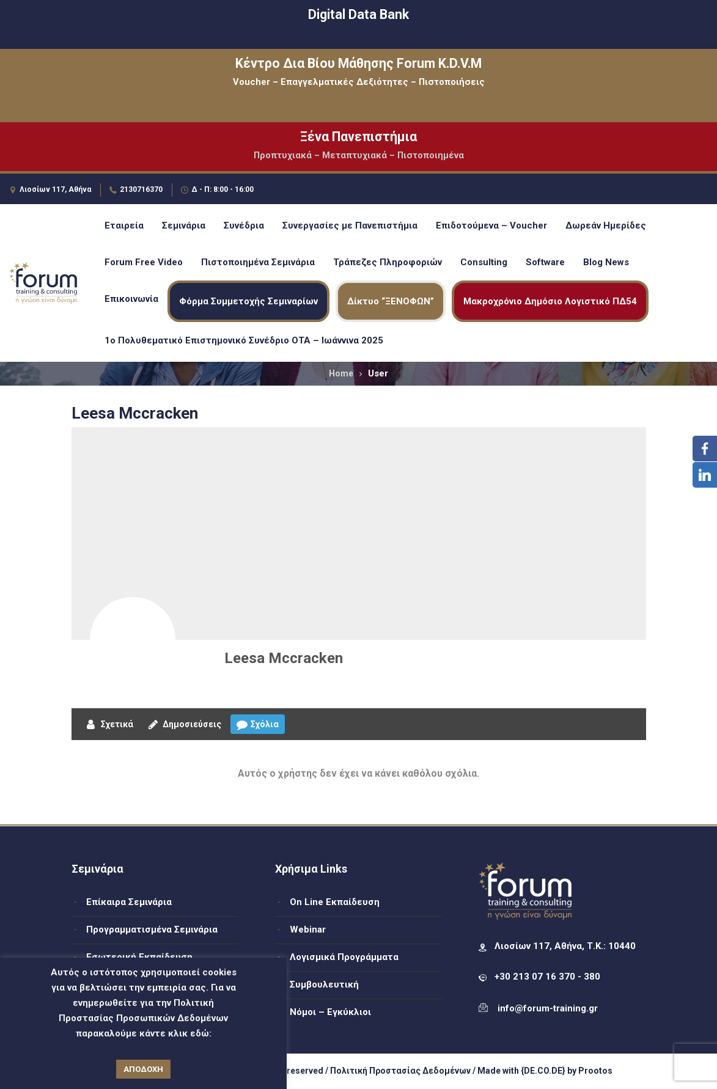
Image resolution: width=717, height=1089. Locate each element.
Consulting (483, 262)
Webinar (308, 929)
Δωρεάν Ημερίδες (605, 225)
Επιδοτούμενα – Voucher (491, 225)
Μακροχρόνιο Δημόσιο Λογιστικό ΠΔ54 (550, 301)
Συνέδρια (244, 225)
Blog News (606, 262)
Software (545, 262)
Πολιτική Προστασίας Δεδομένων (400, 1071)
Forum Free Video (144, 262)
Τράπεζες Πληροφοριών (387, 262)
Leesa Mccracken (283, 658)
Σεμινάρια (183, 225)
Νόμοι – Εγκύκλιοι (330, 1012)
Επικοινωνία (131, 298)
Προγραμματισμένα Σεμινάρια (152, 929)
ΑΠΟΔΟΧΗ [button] (143, 1069)
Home (341, 373)
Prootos (595, 1071)
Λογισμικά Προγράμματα (344, 957)
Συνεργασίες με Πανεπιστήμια (349, 225)
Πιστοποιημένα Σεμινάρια (258, 262)
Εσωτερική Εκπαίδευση (139, 957)
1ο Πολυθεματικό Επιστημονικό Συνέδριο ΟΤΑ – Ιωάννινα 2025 (244, 340)
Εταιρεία (124, 225)
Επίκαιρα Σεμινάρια (129, 902)
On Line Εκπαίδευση (335, 902)
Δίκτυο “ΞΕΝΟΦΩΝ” (390, 301)
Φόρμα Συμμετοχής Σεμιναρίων (248, 301)
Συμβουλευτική (324, 984)
